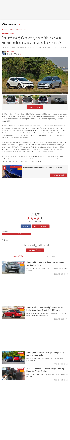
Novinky (13, 30)
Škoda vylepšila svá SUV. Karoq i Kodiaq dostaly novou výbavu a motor (45, 354)
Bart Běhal (10, 51)
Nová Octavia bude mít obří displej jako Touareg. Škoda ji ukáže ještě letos (45, 370)
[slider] (35, 218)
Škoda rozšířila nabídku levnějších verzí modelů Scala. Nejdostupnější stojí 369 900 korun (44, 309)
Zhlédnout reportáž (58, 175)
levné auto (28, 234)
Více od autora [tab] (51, 256)
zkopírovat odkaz (40, 226)
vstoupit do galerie (35, 107)
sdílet (26, 226)
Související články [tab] (18, 256)
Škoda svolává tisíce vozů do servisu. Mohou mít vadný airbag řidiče (45, 263)
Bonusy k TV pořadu (22, 30)
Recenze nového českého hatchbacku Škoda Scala (42, 167)
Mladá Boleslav (19, 234)
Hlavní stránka (5, 30)
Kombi (12, 234)
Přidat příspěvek (35, 250)
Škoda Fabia (6, 234)
